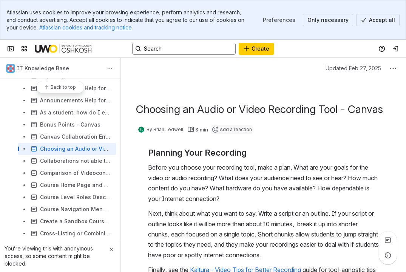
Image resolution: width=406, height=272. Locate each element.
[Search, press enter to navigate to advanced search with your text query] (184, 49)
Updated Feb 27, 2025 (353, 68)
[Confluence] (63, 49)
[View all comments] (388, 240)
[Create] (256, 49)
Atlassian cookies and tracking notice (85, 27)
